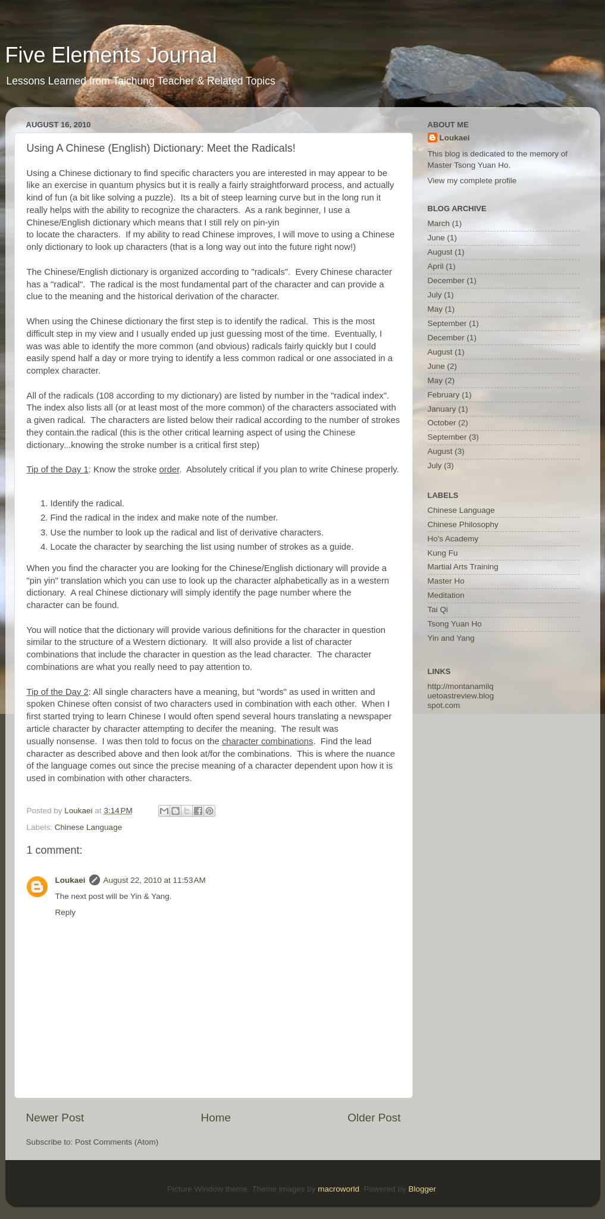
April (436, 266)
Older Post (373, 1117)
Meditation (446, 595)
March (439, 223)
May (435, 309)
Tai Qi (438, 609)
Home (216, 1117)
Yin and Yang (451, 638)
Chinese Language (88, 827)
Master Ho (446, 580)
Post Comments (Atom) (116, 1141)
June (436, 237)
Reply (65, 912)
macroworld (338, 1188)
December (446, 280)
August (440, 251)
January (442, 409)
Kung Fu (443, 553)
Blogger (422, 1188)
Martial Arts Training (463, 566)
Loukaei (70, 880)
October (442, 422)
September (447, 323)
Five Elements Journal (111, 55)
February (444, 394)
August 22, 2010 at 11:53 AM (155, 880)
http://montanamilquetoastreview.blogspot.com (461, 696)
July (435, 294)
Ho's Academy (453, 538)
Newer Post (55, 1117)
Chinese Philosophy (463, 524)
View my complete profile (472, 180)
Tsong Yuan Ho (455, 623)
